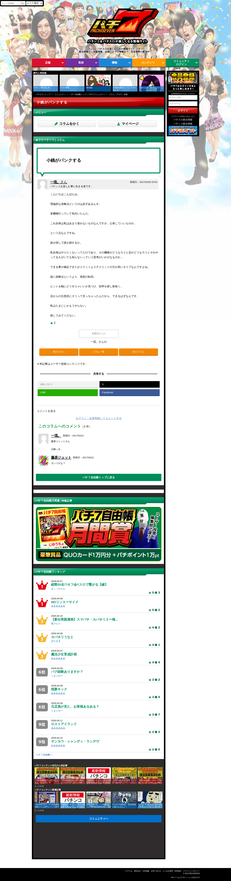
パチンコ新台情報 (183, 123)
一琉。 (58, 182)
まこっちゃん (58, 589)
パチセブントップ (43, 94)
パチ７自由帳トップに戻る (98, 477)
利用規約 (178, 871)
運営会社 (137, 871)
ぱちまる (56, 641)
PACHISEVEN (194, 873)
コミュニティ (60, 94)
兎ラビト (56, 623)
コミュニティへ (98, 818)
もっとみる (39, 786)
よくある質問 (168, 871)
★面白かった (99, 333)
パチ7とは (128, 871)
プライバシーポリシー (191, 871)
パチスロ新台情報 (183, 119)
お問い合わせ (156, 871)
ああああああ (58, 606)
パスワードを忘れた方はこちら (183, 116)
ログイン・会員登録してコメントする (99, 418)
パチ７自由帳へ (44, 754)
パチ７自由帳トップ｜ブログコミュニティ (87, 94)
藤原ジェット (61, 457)
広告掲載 (145, 871)
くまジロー (57, 676)
